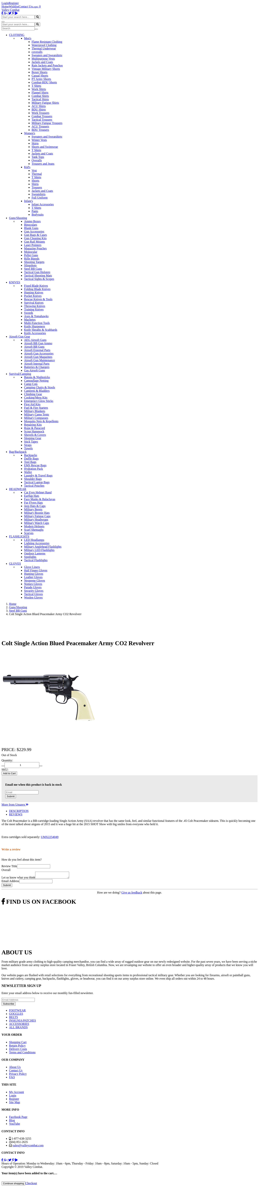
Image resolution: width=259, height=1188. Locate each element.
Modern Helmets (34, 526)
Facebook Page (18, 1118)
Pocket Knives (33, 295)
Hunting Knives (33, 292)
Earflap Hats (31, 495)
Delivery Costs (18, 1050)
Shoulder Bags (33, 478)
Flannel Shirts (40, 92)
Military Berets (33, 509)
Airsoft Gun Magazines (38, 356)
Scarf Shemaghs (34, 529)
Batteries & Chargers (36, 367)
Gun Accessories (34, 231)
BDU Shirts (39, 109)
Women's (29, 133)
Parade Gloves (33, 587)
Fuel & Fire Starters (36, 407)
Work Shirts (39, 89)
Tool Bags (30, 462)
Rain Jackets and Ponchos (47, 65)
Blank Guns (31, 228)
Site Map (14, 1103)
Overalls (37, 160)
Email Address (10, 882)
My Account (16, 1093)
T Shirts (36, 85)
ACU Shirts (39, 106)
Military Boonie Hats (37, 512)
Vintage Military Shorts (46, 68)
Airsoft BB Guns (34, 346)
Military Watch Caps (36, 523)
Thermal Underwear (44, 48)
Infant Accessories (43, 204)
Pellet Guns (31, 255)
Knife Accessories (35, 333)
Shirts (35, 184)
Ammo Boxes (32, 221)
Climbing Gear (33, 394)
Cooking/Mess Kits (35, 397)
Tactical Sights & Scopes (39, 279)
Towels (28, 448)
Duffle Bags (31, 458)
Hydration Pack (33, 468)
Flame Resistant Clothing (47, 41)
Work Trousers (40, 112)
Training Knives (34, 309)
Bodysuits (38, 214)
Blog (12, 1121)
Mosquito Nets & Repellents (41, 421)
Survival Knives (34, 302)
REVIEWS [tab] (15, 814)
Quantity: (7, 760)
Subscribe (8, 1004)
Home (5, 6)
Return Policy (17, 1046)
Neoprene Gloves (34, 580)
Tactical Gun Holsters (37, 272)
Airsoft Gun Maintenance (39, 360)
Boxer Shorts (39, 72)
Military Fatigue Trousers (47, 123)
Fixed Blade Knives (36, 285)
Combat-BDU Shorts (44, 82)
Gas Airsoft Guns (34, 370)
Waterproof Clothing (44, 45)
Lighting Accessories (36, 543)
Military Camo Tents (36, 414)
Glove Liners (32, 567)
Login (5, 3)
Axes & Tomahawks (36, 316)
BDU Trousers (40, 129)
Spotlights (30, 556)
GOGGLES (16, 1014)
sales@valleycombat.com (28, 1146)
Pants (35, 211)
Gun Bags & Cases (35, 234)
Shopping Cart (18, 1043)
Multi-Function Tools (37, 323)
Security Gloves (33, 590)
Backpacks (30, 455)
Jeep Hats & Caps (34, 506)
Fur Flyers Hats (33, 502)
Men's (27, 38)
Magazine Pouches (35, 248)
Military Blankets (34, 411)
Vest (34, 170)
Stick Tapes (31, 441)
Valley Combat (11, 9)
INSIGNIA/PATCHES (22, 1021)
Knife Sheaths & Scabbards (40, 329)
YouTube (14, 1124)
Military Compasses (36, 417)
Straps (28, 445)
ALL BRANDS (18, 1028)
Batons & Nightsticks (37, 377)
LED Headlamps (34, 539)
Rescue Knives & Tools (38, 299)
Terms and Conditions (22, 1053)
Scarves (28, 533)
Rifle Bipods (31, 258)
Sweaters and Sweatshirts (47, 55)
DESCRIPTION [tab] (19, 811)
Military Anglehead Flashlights (42, 546)
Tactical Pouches (34, 485)
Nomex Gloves (33, 584)
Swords (28, 312)
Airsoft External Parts (37, 350)
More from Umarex (15, 804)
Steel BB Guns (33, 268)
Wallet (28, 472)
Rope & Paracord (34, 428)
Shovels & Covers (35, 434)
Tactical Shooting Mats (38, 275)
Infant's (28, 201)
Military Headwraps (36, 519)
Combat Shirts (40, 96)
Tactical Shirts (40, 99)
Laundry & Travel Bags (38, 475)
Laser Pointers (32, 245)
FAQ (12, 1078)
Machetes (30, 319)
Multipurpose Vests (43, 58)
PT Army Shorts (41, 79)
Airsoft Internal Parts (36, 363)
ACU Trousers (40, 126)
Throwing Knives (34, 306)
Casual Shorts (40, 75)
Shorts (35, 180)
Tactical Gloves (33, 594)
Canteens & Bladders (37, 390)
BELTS (13, 1018)
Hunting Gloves (33, 573)
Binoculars (30, 224)
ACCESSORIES (19, 1025)
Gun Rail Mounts (34, 241)
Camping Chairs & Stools (39, 387)
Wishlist (14, 6)
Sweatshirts (38, 194)
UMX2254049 (49, 837)
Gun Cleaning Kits (35, 238)
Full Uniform (40, 197)
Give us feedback (131, 893)
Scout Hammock (34, 431)
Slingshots (30, 265)
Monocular (30, 251)
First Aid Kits (32, 404)
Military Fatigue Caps (37, 516)
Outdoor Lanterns (34, 553)
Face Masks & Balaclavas (39, 499)
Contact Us (25, 6)
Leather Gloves (33, 577)
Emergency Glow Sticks (38, 401)
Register (14, 3)
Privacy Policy (18, 1075)
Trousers (37, 187)
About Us (15, 1068)
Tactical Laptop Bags (37, 482)
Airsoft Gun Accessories (38, 353)
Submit (10, 796)
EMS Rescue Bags (35, 465)
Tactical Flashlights (36, 560)
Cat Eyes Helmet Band (37, 492)
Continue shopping (13, 1184)
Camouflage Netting (36, 380)
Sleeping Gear (32, 438)
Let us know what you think (18, 878)
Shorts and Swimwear (45, 146)
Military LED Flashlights (39, 550)
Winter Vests (39, 140)
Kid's (27, 167)
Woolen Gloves (33, 597)
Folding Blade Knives (37, 289)
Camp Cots (31, 384)
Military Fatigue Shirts (45, 102)
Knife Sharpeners (34, 326)
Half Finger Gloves (35, 570)
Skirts (35, 143)
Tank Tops (38, 157)
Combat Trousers (42, 116)
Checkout (31, 1184)
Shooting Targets (34, 262)
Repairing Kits (33, 424)
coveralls (37, 51)
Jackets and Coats (42, 62)
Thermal (37, 173)
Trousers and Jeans (43, 163)
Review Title (9, 866)
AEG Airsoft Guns (35, 340)
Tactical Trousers (42, 119)
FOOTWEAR (17, 1011)
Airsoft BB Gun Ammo (38, 343)
